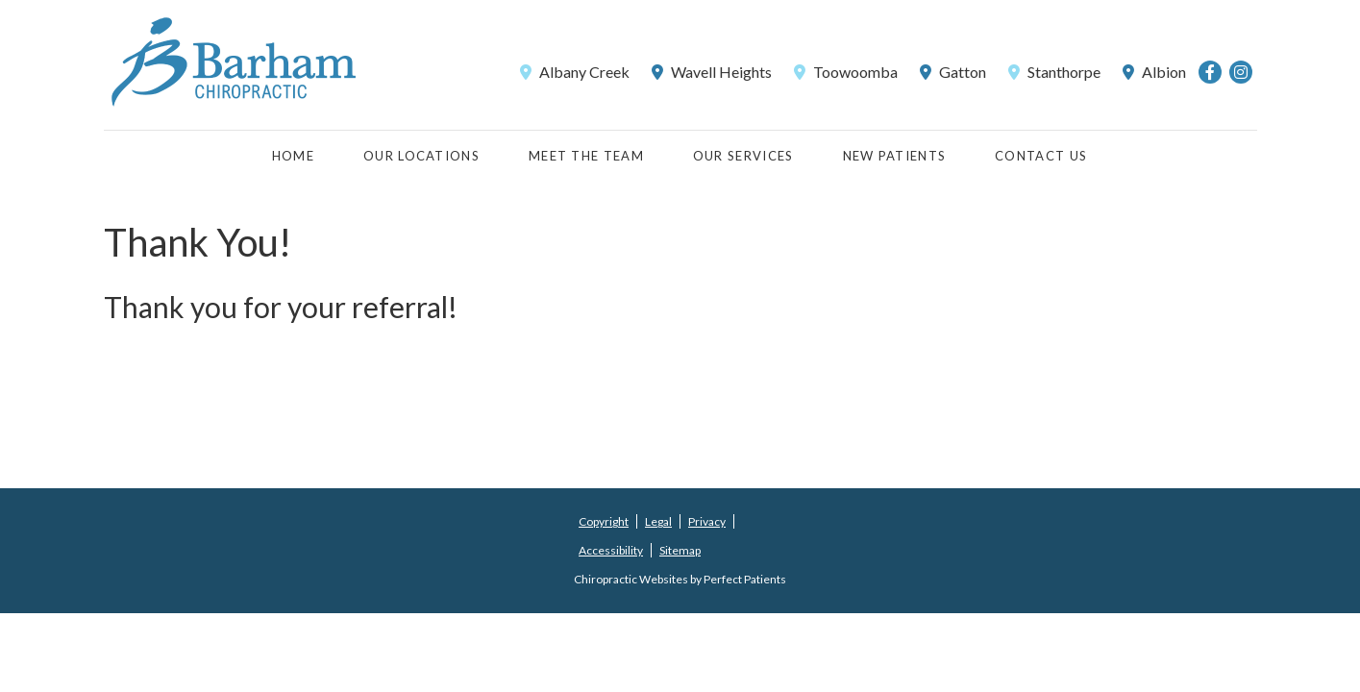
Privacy (707, 521)
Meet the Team (586, 155)
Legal (658, 521)
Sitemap (680, 550)
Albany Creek (575, 71)
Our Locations (421, 155)
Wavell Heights (712, 71)
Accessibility (611, 550)
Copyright (604, 521)
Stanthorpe (1054, 71)
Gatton (953, 71)
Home (293, 155)
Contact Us (1041, 155)
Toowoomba (846, 71)
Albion (1154, 71)
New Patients (895, 155)
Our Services (743, 155)
